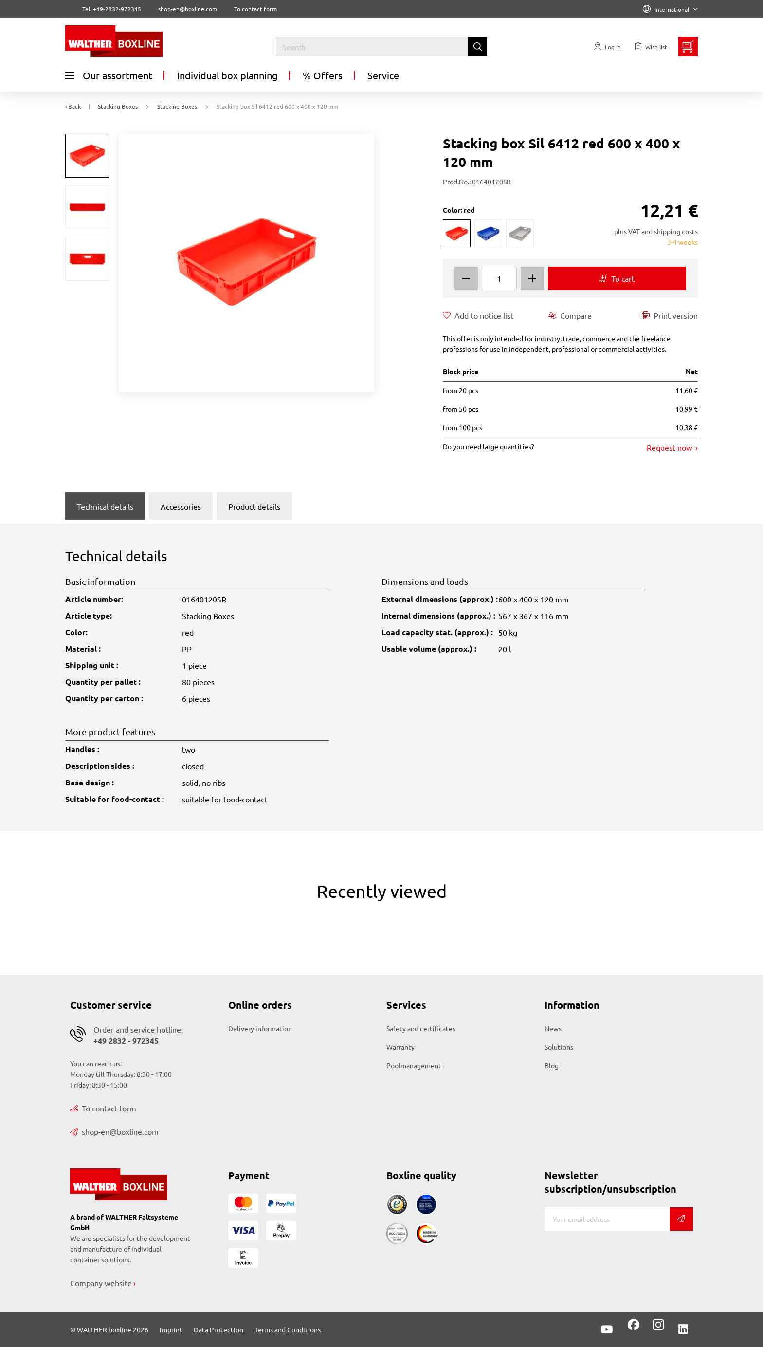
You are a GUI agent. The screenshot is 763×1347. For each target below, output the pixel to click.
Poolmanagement (413, 1065)
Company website (101, 1283)
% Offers (323, 75)
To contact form (255, 9)
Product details (254, 506)
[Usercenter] (607, 46)
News (553, 1028)
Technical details (105, 506)
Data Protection (218, 1329)
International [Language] (670, 9)
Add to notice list (478, 315)
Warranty (400, 1046)
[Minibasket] (688, 46)
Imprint (171, 1329)
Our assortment (108, 75)
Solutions (559, 1046)
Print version (670, 315)
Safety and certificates (420, 1028)
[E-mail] (607, 1219)
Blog (552, 1065)
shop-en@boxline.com (114, 1131)
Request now (670, 447)
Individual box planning (227, 75)
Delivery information (260, 1028)
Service (383, 75)
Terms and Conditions (287, 1329)
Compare (570, 315)
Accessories (181, 506)
